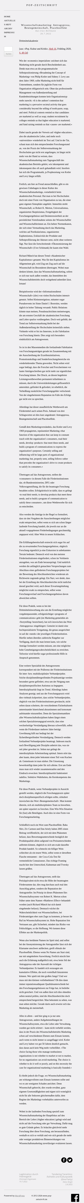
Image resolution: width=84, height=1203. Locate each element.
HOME (7, 16)
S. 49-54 (23, 53)
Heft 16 (52, 49)
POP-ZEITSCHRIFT (42, 5)
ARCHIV (8, 28)
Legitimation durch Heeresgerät (28, 1178)
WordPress (20, 1195)
